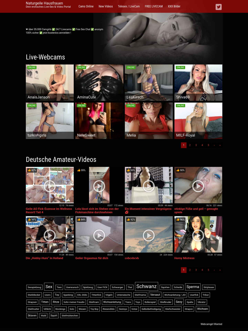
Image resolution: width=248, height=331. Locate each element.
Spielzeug (88, 287)
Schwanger (117, 287)
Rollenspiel (150, 302)
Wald (43, 315)
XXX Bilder (174, 6)
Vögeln (108, 295)
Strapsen (32, 302)
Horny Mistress (184, 258)
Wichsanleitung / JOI (174, 295)
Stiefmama (140, 295)
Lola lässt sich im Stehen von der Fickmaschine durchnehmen (97, 210)
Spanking (68, 295)
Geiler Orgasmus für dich (91, 258)
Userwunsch (72, 287)
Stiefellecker (34, 295)
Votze (134, 309)
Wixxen (82, 309)
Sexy (179, 302)
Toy (57, 294)
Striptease (209, 287)
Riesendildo (109, 309)
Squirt (53, 315)
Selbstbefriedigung (151, 309)
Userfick (194, 295)
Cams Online (86, 6)
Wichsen (202, 308)
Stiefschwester (172, 309)
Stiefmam (94, 302)
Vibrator (202, 302)
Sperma (193, 287)
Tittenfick (96, 295)
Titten (45, 302)
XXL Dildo (82, 295)
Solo (72, 309)
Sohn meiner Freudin (74, 302)
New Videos (106, 6)
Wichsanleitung (112, 302)
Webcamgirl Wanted (211, 324)
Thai (130, 287)
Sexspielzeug (34, 287)
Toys (137, 302)
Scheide (178, 287)
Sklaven (32, 315)
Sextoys (123, 309)
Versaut (155, 294)
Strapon (189, 309)
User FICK (102, 287)
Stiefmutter (33, 309)
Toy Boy (94, 309)
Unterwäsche (123, 295)
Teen (59, 287)
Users (47, 295)
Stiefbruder (165, 302)
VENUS (47, 309)
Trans (128, 302)
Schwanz (146, 286)
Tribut (206, 295)
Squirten (165, 287)
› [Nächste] (214, 145)
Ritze (56, 302)
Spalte (190, 302)
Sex (48, 286)
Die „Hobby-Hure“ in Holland (44, 258)
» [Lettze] (220, 145)
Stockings (60, 309)
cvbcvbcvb (132, 258)
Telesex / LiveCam (129, 6)
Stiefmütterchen (70, 315)
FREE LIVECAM (154, 6)
